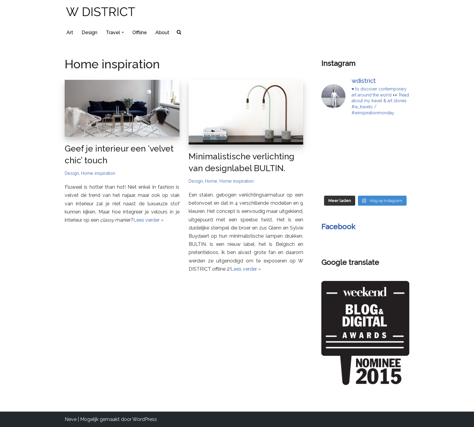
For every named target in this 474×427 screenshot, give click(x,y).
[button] (123, 32)
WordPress (144, 419)
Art (70, 32)
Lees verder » (148, 220)
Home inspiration (98, 173)
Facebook (338, 226)
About (162, 32)
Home (211, 181)
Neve (70, 419)
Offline (139, 32)
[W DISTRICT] (101, 12)
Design (89, 32)
